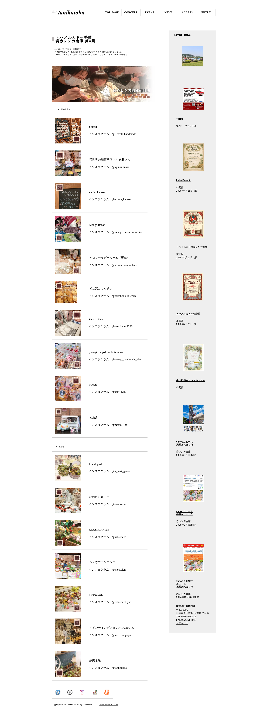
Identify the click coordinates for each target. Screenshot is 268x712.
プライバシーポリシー (108, 704)
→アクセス (182, 623)
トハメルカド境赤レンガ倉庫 (191, 247)
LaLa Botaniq (183, 180)
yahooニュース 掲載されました (190, 425)
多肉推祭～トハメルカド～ (190, 380)
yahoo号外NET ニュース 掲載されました (190, 566)
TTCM (179, 119)
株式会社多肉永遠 (73, 12)
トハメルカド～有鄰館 (188, 313)
